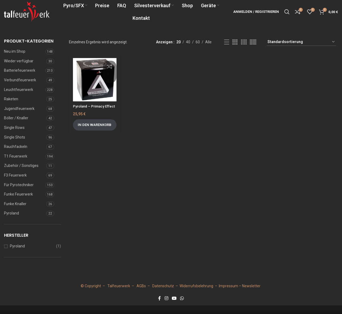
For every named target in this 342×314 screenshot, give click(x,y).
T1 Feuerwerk (15, 165)
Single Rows (14, 136)
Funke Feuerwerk (18, 203)
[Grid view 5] (253, 50)
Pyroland (11, 222)
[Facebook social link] (159, 307)
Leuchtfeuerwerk (18, 98)
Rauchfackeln (15, 155)
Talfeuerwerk (118, 294)
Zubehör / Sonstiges (21, 174)
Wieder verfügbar (18, 69)
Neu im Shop (14, 60)
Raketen (11, 107)
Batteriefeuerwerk (19, 79)
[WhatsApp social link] (182, 307)
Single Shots (14, 146)
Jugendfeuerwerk (19, 117)
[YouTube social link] (174, 307)
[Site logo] (36, 16)
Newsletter (251, 294)
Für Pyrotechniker (19, 193)
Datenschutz (163, 294)
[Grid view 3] (235, 50)
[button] (94, 138)
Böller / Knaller (16, 127)
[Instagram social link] (166, 307)
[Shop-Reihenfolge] (301, 51)
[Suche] (287, 16)
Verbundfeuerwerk (20, 88)
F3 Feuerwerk (15, 184)
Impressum (228, 294)
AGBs (141, 294)
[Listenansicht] (226, 50)
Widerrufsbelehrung (196, 294)
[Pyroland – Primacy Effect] (94, 88)
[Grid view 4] (244, 50)
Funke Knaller (15, 212)
